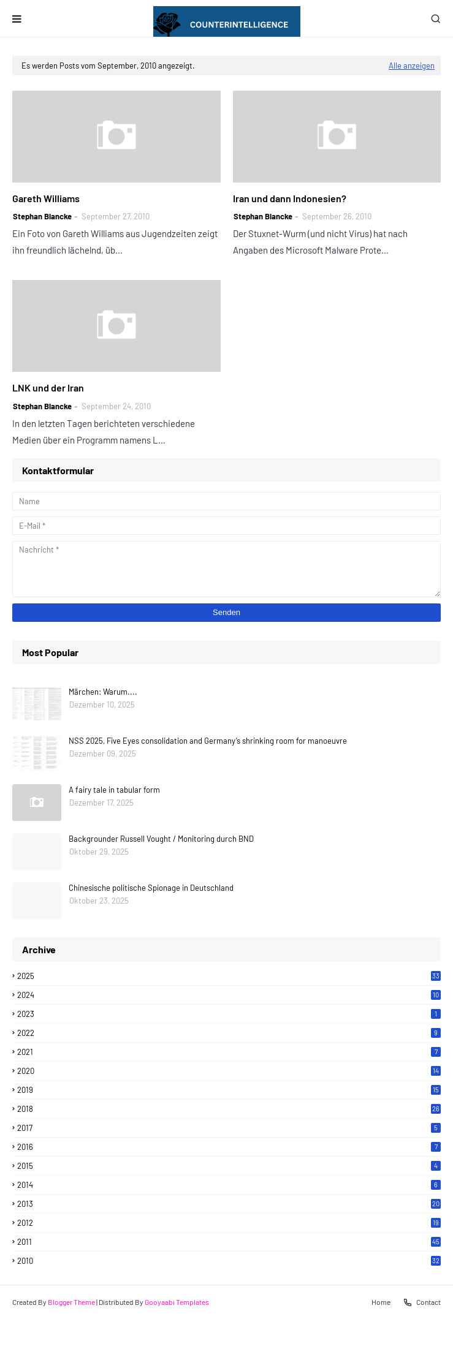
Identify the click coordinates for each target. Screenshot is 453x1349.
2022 (229, 1033)
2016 (229, 1147)
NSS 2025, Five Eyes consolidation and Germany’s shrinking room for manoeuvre (208, 741)
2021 (229, 1052)
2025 (229, 976)
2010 (229, 1261)
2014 (229, 1185)
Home (380, 1302)
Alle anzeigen (412, 65)
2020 (229, 1071)
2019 (229, 1090)
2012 (229, 1223)
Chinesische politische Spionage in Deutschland (151, 888)
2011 (229, 1242)
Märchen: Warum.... (103, 692)
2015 (229, 1166)
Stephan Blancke (42, 216)
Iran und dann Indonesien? (289, 198)
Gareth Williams (46, 198)
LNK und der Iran (48, 387)
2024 (229, 995)
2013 (229, 1204)
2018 (229, 1109)
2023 (229, 1014)
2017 (229, 1128)
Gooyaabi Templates (177, 1302)
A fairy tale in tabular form (114, 790)
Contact (422, 1302)
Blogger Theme (71, 1302)
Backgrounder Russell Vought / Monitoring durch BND (161, 839)
